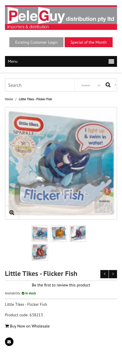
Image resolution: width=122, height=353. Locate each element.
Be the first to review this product (61, 285)
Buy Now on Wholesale (27, 326)
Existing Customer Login (36, 42)
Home (9, 99)
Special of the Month (89, 42)
